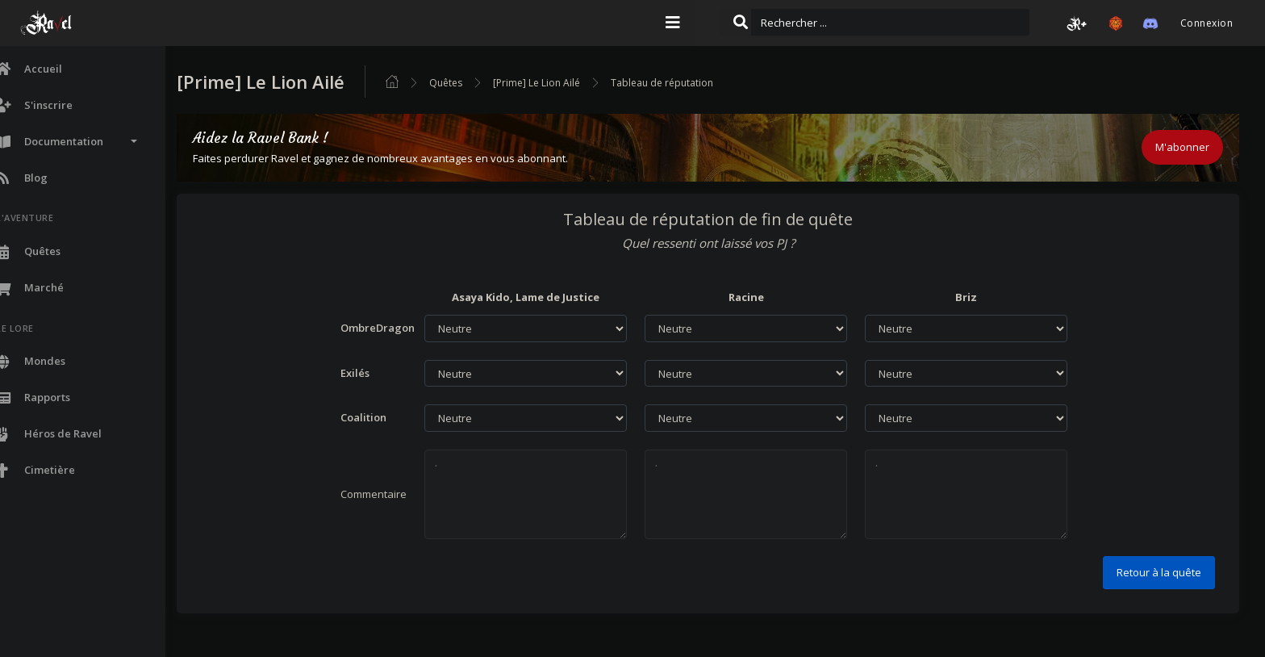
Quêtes (488, 83)
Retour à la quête (1159, 572)
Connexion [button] (1206, 23)
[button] (1077, 23)
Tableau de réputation (704, 83)
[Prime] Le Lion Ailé (579, 83)
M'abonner (1182, 147)
